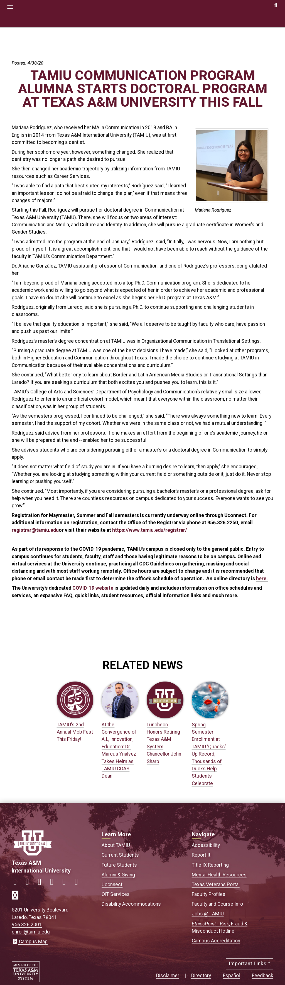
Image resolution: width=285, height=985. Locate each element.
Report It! (202, 855)
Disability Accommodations (131, 904)
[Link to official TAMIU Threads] (78, 883)
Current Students (120, 855)
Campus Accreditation (216, 941)
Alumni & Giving (118, 875)
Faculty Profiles (208, 894)
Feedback (262, 975)
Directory (201, 975)
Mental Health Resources (219, 875)
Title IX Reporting (210, 865)
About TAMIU (116, 845)
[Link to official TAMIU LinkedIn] (54, 883)
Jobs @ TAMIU (208, 914)
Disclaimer (167, 975)
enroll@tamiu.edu (31, 932)
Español (231, 975)
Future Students (119, 865)
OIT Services (116, 894)
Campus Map (30, 941)
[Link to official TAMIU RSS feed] (17, 897)
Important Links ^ (249, 963)
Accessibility (206, 845)
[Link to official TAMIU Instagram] (29, 883)
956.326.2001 (27, 924)
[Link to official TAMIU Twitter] (41, 883)
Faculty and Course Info (217, 904)
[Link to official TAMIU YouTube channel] (66, 883)
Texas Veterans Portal (216, 884)
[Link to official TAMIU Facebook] (17, 883)
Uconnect (112, 884)
